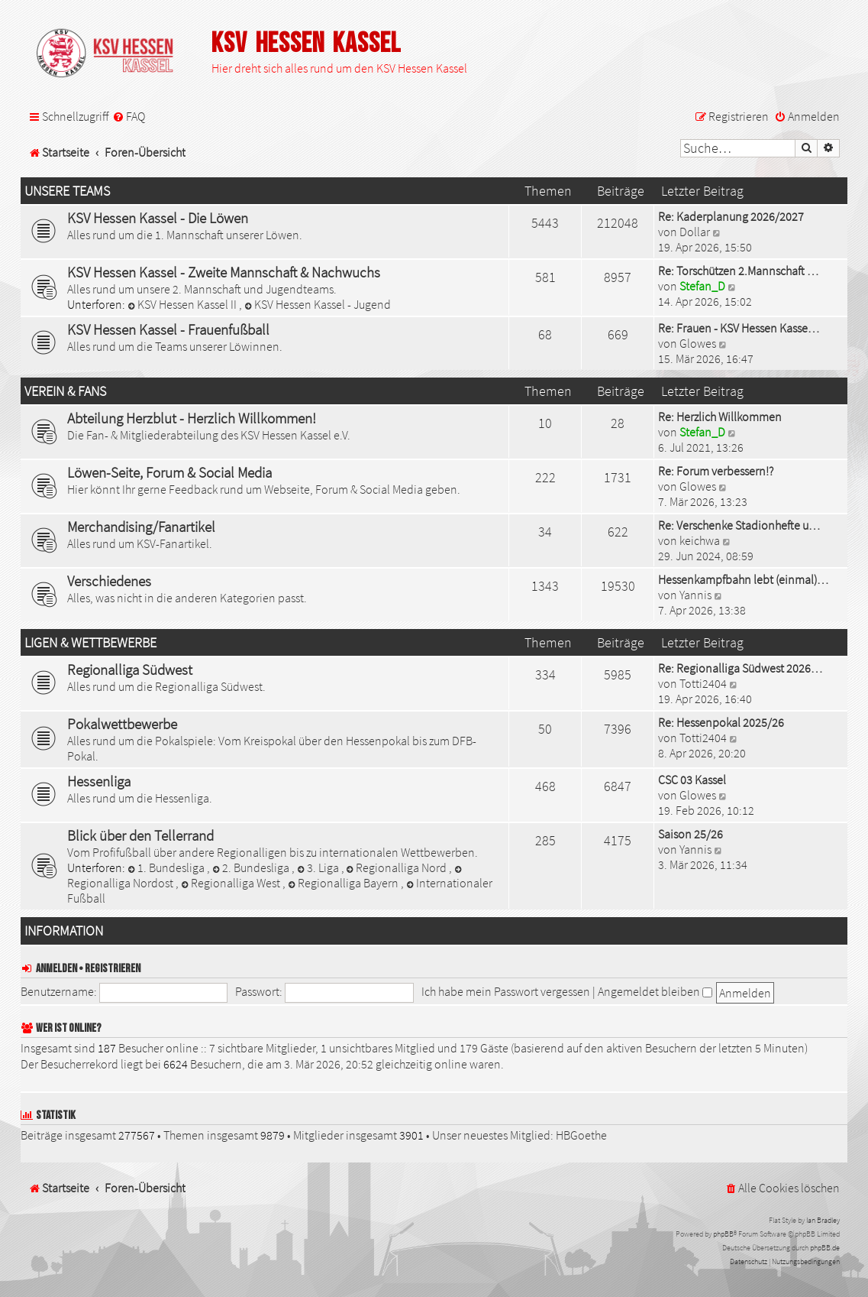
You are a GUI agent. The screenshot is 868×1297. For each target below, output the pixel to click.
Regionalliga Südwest (129, 669)
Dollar (694, 231)
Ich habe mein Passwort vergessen (505, 991)
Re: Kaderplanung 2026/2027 (731, 216)
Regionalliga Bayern (344, 882)
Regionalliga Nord (398, 867)
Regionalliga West (231, 882)
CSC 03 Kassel (692, 779)
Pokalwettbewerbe (122, 724)
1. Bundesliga (167, 867)
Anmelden (56, 968)
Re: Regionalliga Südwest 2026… (740, 668)
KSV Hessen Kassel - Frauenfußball (168, 329)
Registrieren (112, 968)
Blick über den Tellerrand (140, 835)
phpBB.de (825, 1248)
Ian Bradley (823, 1220)
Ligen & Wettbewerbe (90, 642)
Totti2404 (703, 683)
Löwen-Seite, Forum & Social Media (169, 472)
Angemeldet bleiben (655, 991)
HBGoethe (581, 1135)
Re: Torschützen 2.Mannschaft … (738, 270)
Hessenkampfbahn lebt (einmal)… (743, 579)
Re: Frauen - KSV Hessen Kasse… (738, 328)
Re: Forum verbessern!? (715, 470)
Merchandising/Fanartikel (141, 526)
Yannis (695, 594)
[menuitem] (128, 116)
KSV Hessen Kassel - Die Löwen (157, 218)
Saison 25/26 (690, 833)
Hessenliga (99, 781)
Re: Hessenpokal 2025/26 (721, 722)
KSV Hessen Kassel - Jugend (317, 304)
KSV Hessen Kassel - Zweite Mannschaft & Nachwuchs (223, 272)
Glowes (697, 343)
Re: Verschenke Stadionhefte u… (739, 525)
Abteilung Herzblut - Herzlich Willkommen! (191, 418)
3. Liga (319, 867)
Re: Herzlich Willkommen (720, 416)
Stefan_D (702, 285)
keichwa (699, 540)
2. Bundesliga (252, 867)
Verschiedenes (109, 581)
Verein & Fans (65, 391)
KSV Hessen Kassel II (183, 304)
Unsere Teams (67, 191)
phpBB (723, 1234)
